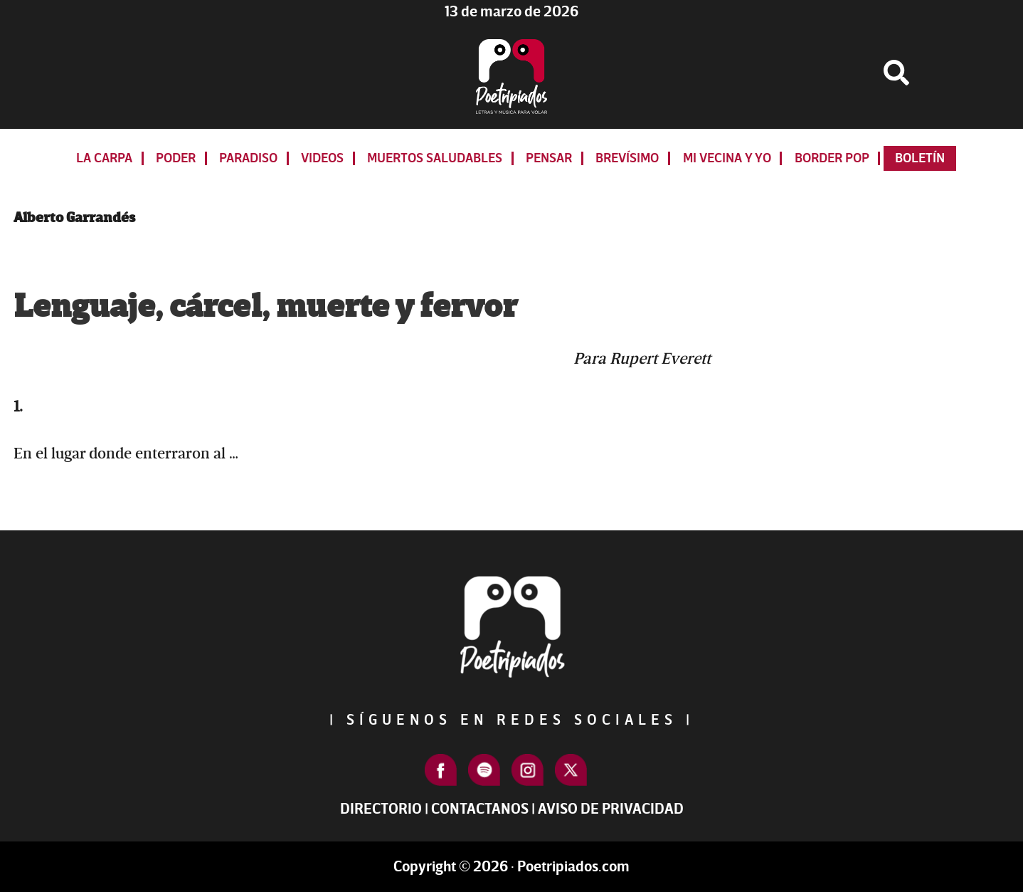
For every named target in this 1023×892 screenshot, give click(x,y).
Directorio (381, 809)
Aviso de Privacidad (611, 809)
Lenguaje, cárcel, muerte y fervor (265, 306)
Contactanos (480, 809)
